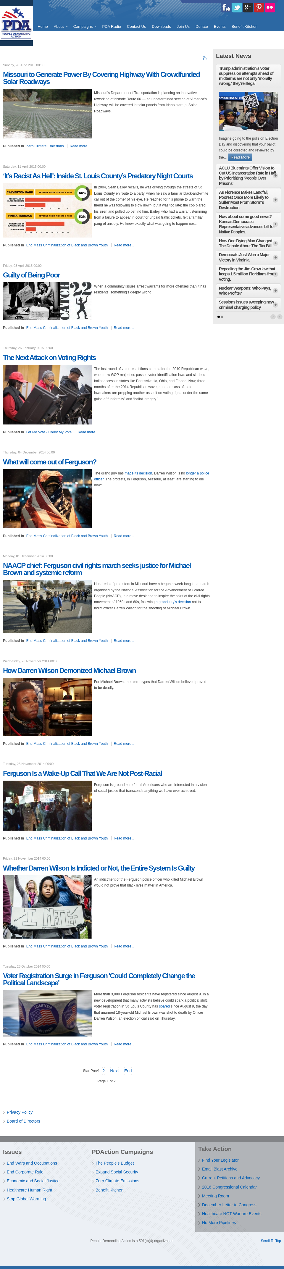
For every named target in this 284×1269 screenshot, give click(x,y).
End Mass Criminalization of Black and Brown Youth (67, 245)
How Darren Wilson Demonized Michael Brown (69, 670)
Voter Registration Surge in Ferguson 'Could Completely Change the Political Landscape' (99, 979)
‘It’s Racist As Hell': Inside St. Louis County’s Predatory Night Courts (98, 176)
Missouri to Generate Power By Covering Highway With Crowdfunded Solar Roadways (101, 77)
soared (164, 1006)
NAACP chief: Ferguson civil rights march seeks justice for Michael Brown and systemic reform (97, 569)
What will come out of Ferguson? (49, 462)
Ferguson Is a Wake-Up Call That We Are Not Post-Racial (82, 773)
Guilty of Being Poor (31, 275)
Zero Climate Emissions (45, 146)
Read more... (80, 146)
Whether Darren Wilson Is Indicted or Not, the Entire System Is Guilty (98, 868)
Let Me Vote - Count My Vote (49, 432)
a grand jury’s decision (173, 602)
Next (114, 1070)
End (128, 1070)
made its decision (138, 473)
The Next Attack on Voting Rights (49, 357)
